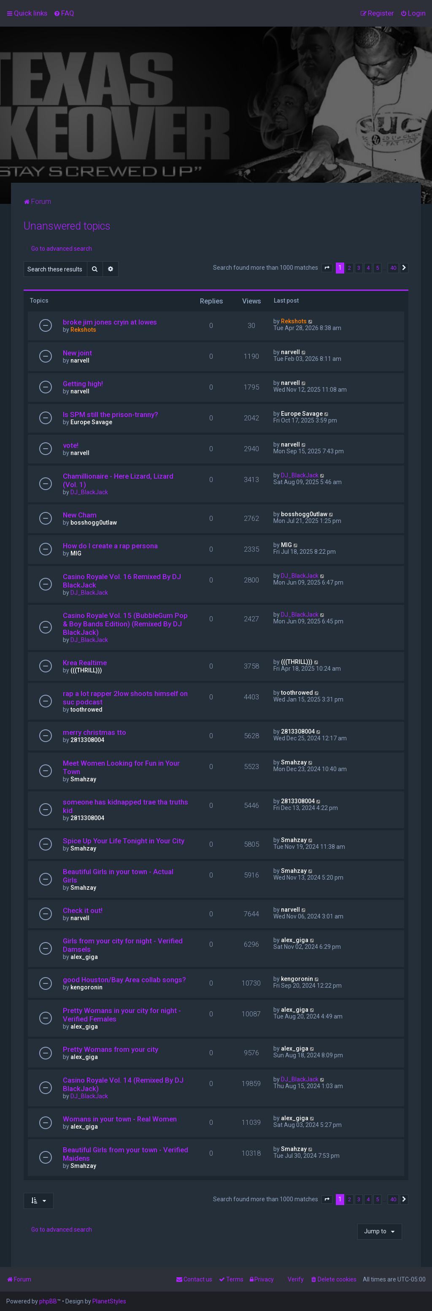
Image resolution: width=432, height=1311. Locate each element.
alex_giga (84, 956)
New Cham (80, 515)
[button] (326, 268)
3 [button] (358, 268)
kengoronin (86, 987)
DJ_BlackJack (89, 492)
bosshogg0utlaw (93, 522)
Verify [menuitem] (296, 1279)
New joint (77, 353)
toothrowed (86, 709)
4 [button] (368, 268)
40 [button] (393, 268)
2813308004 (87, 740)
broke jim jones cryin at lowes (110, 322)
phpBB (48, 1301)
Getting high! (83, 383)
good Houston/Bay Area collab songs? (124, 979)
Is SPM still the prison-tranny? (110, 414)
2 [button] (349, 268)
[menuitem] (64, 13)
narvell (79, 360)
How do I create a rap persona (110, 546)
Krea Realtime (85, 662)
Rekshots (83, 329)
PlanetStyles (109, 1301)
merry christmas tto (94, 732)
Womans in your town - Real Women (120, 1119)
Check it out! (83, 910)
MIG (75, 553)
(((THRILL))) (86, 670)
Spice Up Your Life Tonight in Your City (123, 841)
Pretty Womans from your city (110, 1049)
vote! (70, 445)
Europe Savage (91, 422)
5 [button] (377, 268)
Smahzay (83, 779)
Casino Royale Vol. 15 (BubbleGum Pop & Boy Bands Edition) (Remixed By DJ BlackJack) (125, 624)
